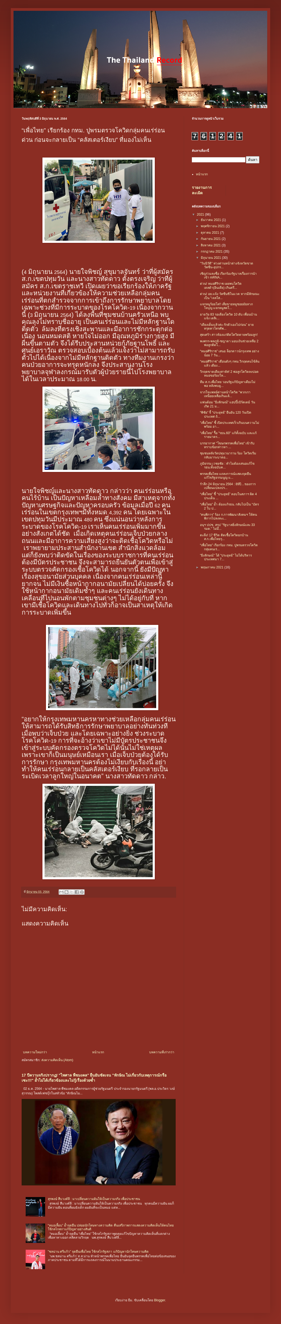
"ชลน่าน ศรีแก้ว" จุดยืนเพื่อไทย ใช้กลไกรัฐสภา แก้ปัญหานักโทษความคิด (98, 1251)
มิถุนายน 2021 (211, 258)
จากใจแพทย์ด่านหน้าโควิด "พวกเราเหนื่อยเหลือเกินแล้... (225, 394)
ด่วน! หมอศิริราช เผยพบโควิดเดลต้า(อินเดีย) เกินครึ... (221, 285)
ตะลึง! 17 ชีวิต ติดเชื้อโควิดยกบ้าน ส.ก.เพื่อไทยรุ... (224, 537)
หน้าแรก (98, 1052)
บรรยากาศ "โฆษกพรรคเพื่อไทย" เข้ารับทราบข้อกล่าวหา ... (227, 445)
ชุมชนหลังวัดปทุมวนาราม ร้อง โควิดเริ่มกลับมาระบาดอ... (228, 455)
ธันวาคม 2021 (211, 220)
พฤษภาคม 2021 (212, 567)
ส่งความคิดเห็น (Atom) (57, 1060)
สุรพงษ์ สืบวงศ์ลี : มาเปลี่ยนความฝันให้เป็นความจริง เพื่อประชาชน (94, 1199)
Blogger (159, 1300)
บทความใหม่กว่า (35, 1052)
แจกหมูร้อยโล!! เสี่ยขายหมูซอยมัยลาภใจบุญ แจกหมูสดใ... (226, 306)
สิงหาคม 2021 (211, 245)
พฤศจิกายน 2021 (213, 226)
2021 (201, 214)
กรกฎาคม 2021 (212, 251)
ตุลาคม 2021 (210, 232)
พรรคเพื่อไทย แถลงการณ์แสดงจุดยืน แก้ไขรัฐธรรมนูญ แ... (225, 476)
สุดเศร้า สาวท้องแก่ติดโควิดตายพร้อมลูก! (229, 335)
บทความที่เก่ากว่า (161, 1052)
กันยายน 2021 (211, 239)
